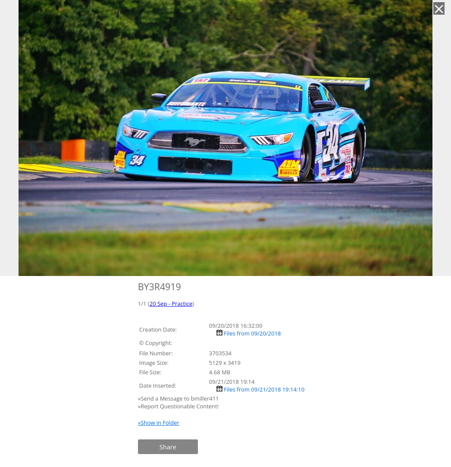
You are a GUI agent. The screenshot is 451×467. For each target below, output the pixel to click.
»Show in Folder (158, 422)
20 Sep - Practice (171, 303)
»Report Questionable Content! (178, 406)
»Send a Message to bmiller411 (179, 398)
